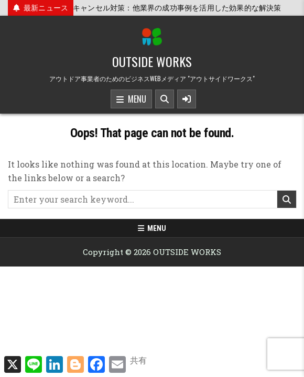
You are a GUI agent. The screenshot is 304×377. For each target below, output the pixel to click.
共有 (138, 359)
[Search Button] (164, 99)
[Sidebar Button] (186, 99)
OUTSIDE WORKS (152, 61)
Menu (131, 99)
